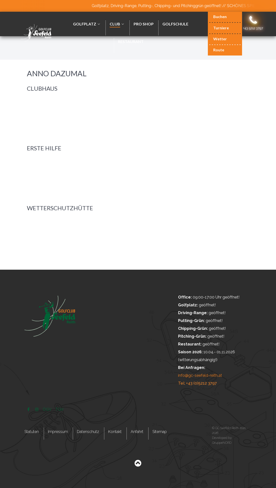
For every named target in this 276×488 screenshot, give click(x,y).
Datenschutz (88, 431)
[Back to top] (138, 464)
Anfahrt (137, 431)
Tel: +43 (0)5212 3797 (197, 383)
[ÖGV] (47, 409)
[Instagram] (37, 409)
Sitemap (159, 431)
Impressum (58, 431)
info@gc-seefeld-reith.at (200, 375)
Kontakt (115, 431)
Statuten (31, 431)
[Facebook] (28, 409)
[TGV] (59, 409)
